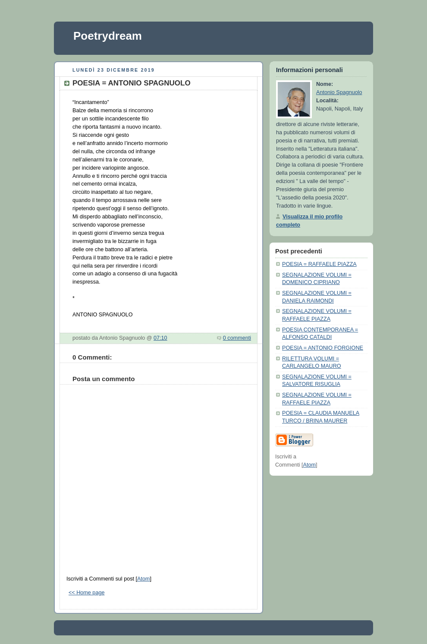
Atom (143, 579)
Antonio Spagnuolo (339, 92)
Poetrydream (107, 35)
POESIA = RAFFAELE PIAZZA (319, 264)
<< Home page (86, 593)
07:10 (160, 338)
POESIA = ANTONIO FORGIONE (322, 348)
